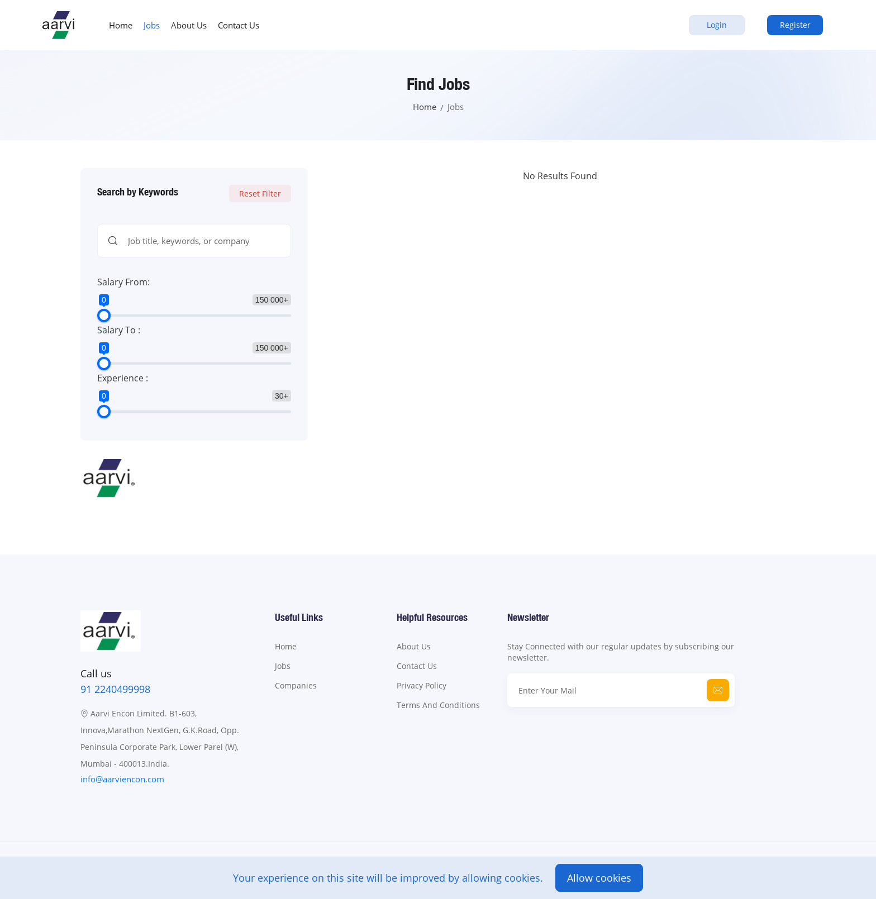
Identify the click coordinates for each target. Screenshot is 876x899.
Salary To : (118, 330)
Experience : (122, 378)
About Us (189, 25)
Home (120, 25)
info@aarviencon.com (122, 779)
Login (717, 25)
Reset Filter (260, 193)
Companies (296, 685)
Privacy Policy (421, 685)
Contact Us (238, 25)
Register (795, 25)
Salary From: (123, 282)
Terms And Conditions (438, 705)
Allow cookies (599, 877)
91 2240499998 (115, 689)
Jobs (152, 25)
